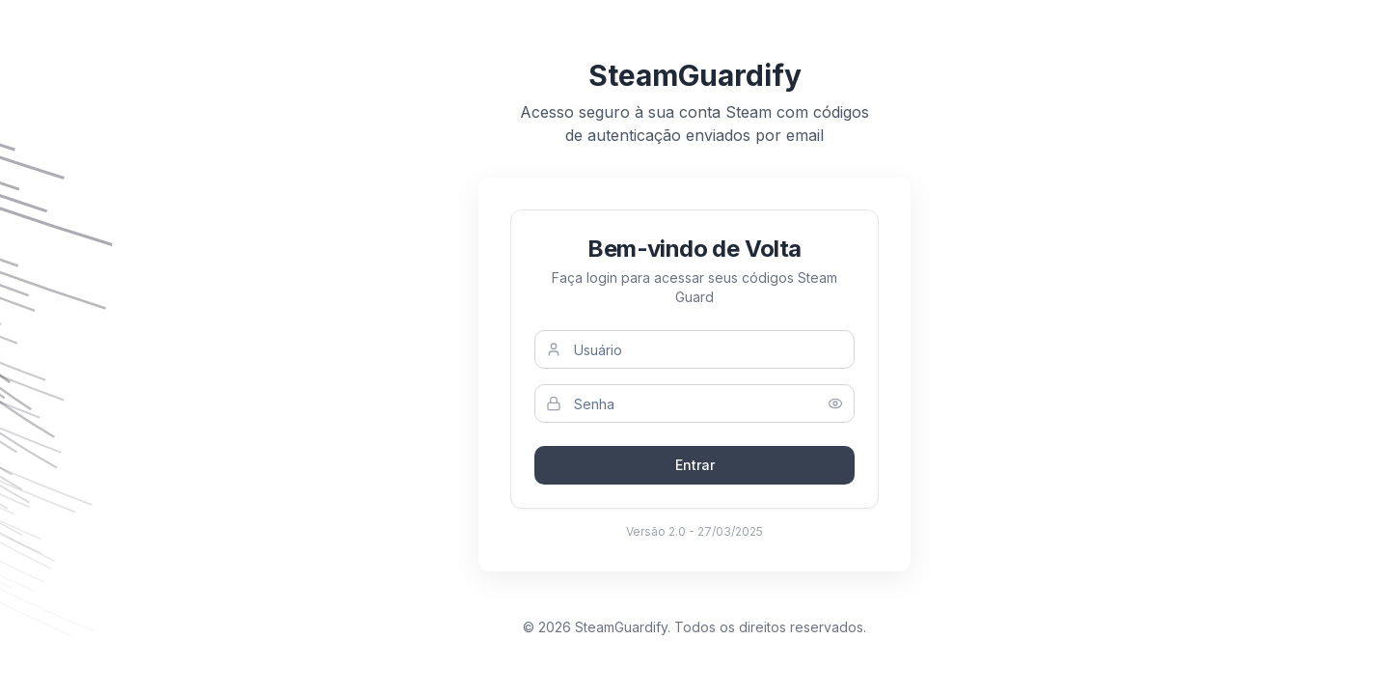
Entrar (695, 465)
